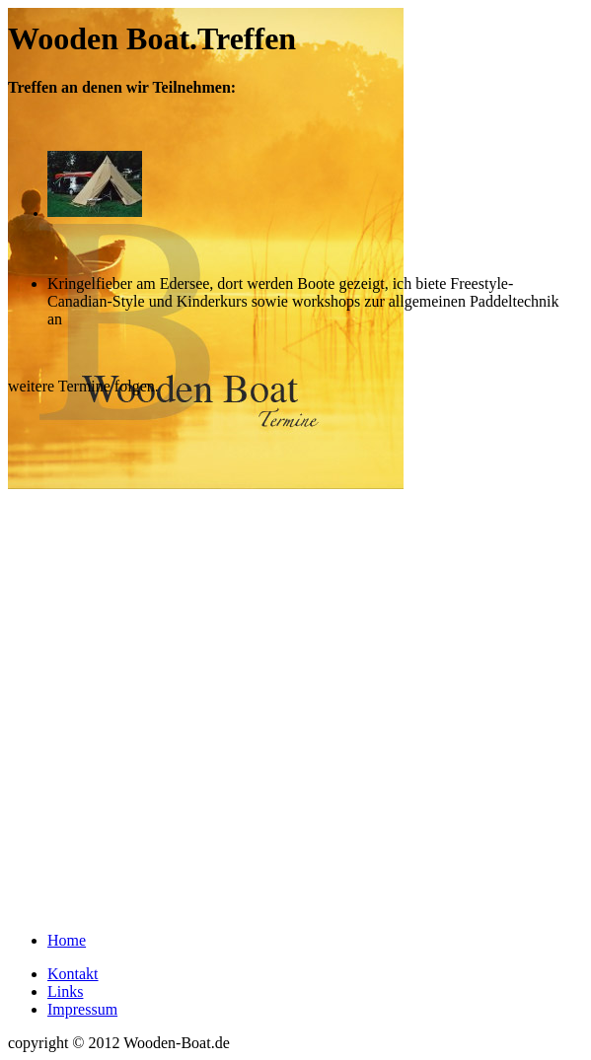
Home (66, 940)
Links (65, 991)
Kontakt (73, 973)
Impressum (82, 1009)
